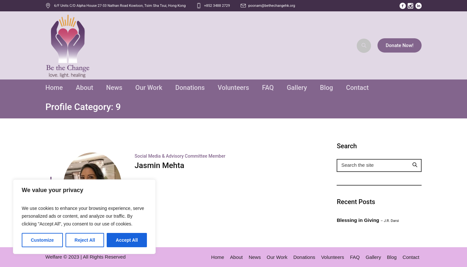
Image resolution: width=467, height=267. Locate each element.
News (255, 257)
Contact (410, 257)
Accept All (127, 240)
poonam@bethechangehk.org (271, 6)
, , (120, 6)
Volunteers (332, 257)
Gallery (373, 257)
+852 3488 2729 (217, 6)
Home (217, 257)
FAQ (355, 257)
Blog (392, 257)
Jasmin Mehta (159, 165)
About (236, 257)
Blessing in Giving (368, 220)
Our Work (277, 257)
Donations (304, 257)
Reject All (85, 240)
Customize (42, 240)
